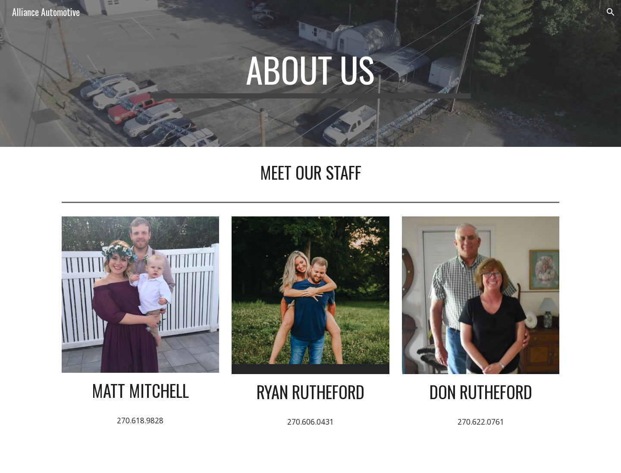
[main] (310, 73)
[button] (610, 12)
